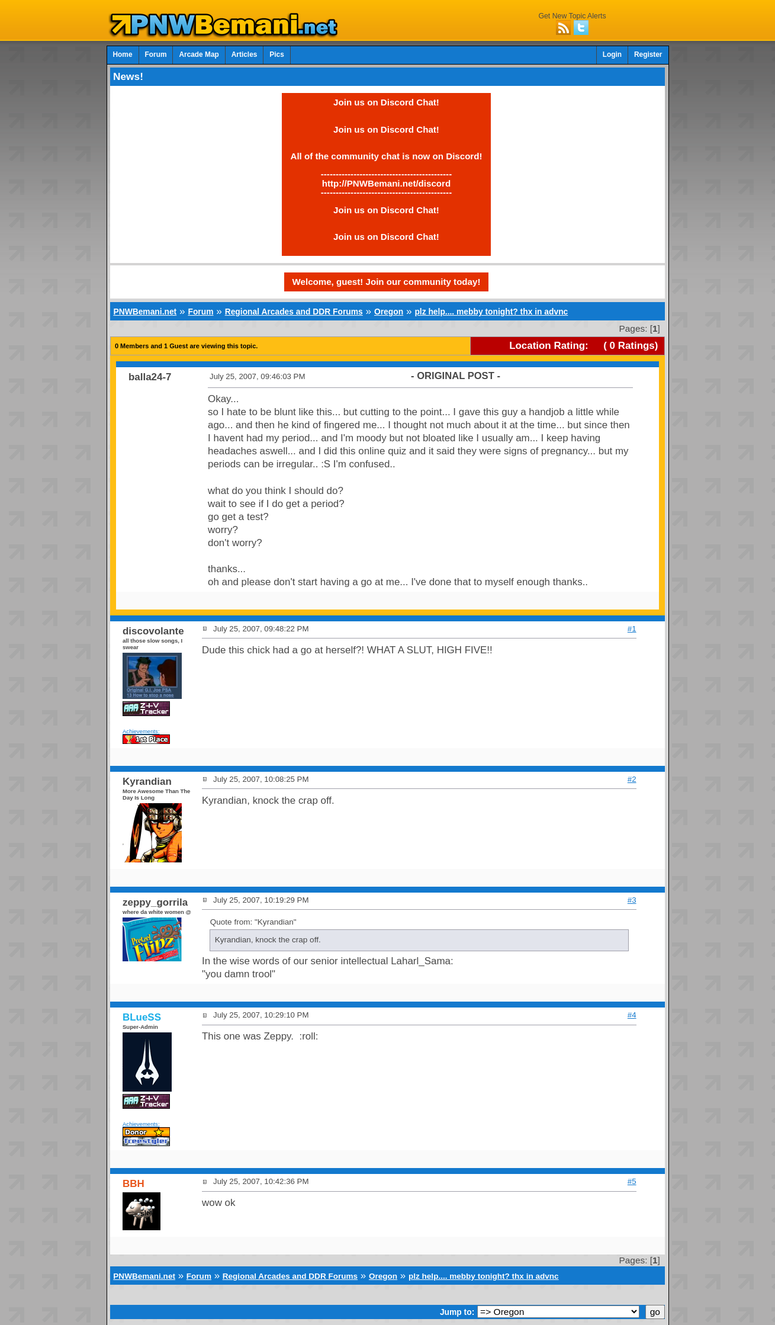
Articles (244, 54)
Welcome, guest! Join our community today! (386, 282)
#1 (632, 628)
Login (612, 54)
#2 (632, 779)
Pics (276, 54)
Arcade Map (198, 54)
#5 (632, 1181)
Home (123, 54)
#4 (632, 1014)
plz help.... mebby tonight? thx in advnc (491, 311)
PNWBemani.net (144, 311)
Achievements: (141, 731)
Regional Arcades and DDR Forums (294, 311)
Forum (156, 54)
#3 (632, 900)
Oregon (388, 311)
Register (648, 54)
